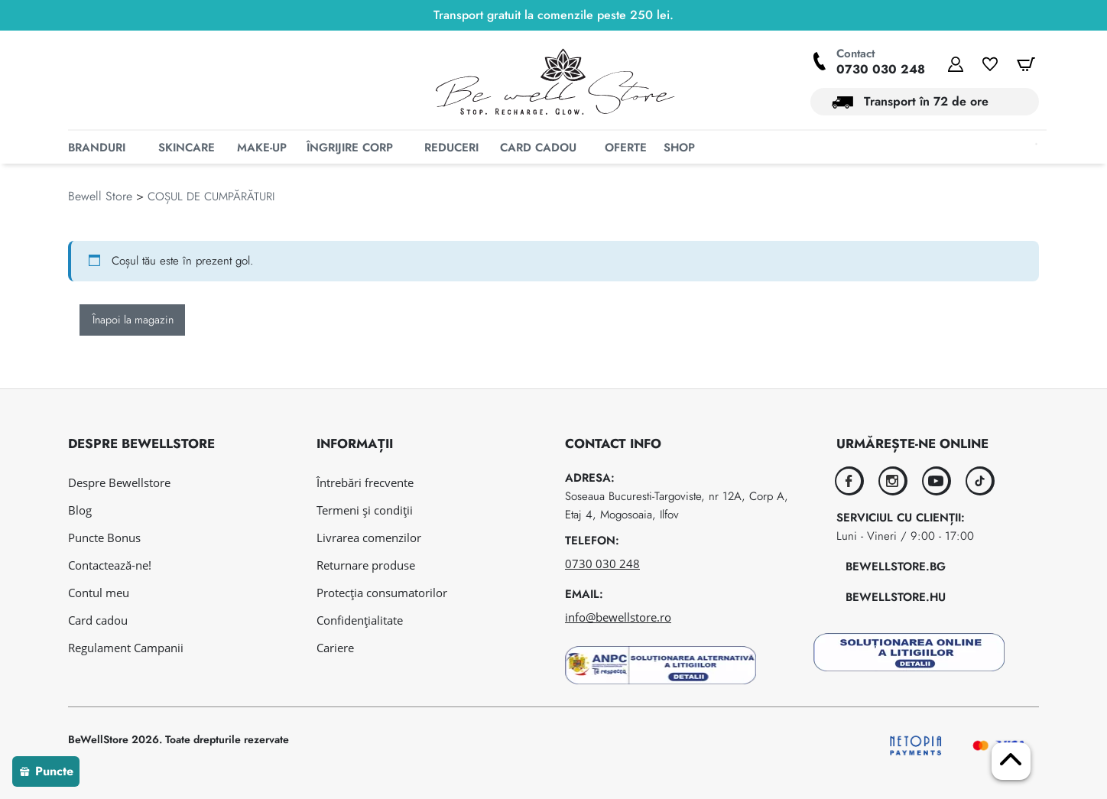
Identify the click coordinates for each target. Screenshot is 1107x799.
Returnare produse (366, 565)
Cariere (335, 647)
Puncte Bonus (104, 537)
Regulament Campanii (125, 647)
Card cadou (98, 620)
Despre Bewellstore (119, 482)
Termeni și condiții (365, 510)
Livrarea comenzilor (369, 537)
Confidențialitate (360, 620)
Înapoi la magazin (133, 348)
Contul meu (98, 592)
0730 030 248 (880, 69)
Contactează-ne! (109, 565)
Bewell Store (100, 224)
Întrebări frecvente (365, 482)
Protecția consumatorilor (382, 592)
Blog (80, 510)
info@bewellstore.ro (618, 617)
